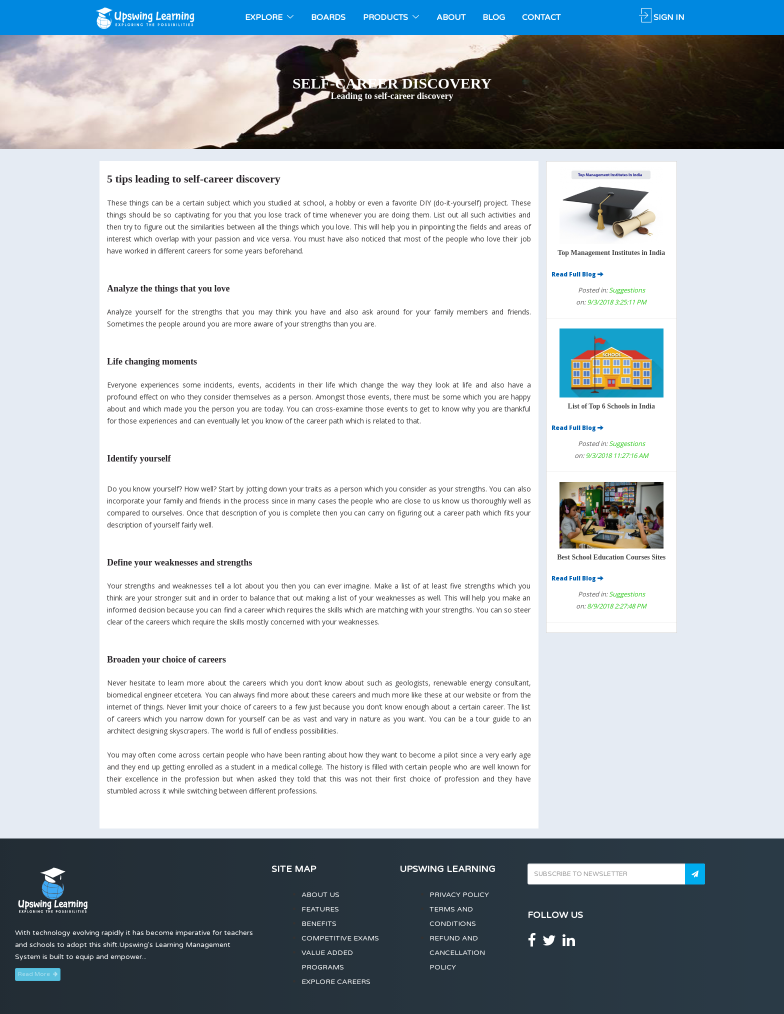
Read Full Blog (578, 274)
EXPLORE (269, 17)
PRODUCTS (391, 17)
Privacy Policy (459, 894)
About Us (321, 894)
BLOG (493, 17)
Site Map (294, 869)
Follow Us (555, 915)
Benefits (319, 924)
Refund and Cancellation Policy (457, 953)
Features (320, 909)
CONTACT (541, 17)
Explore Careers (336, 982)
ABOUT (451, 17)
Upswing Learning (448, 869)
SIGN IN (661, 17)
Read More (38, 974)
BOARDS (328, 17)
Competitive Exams (340, 938)
